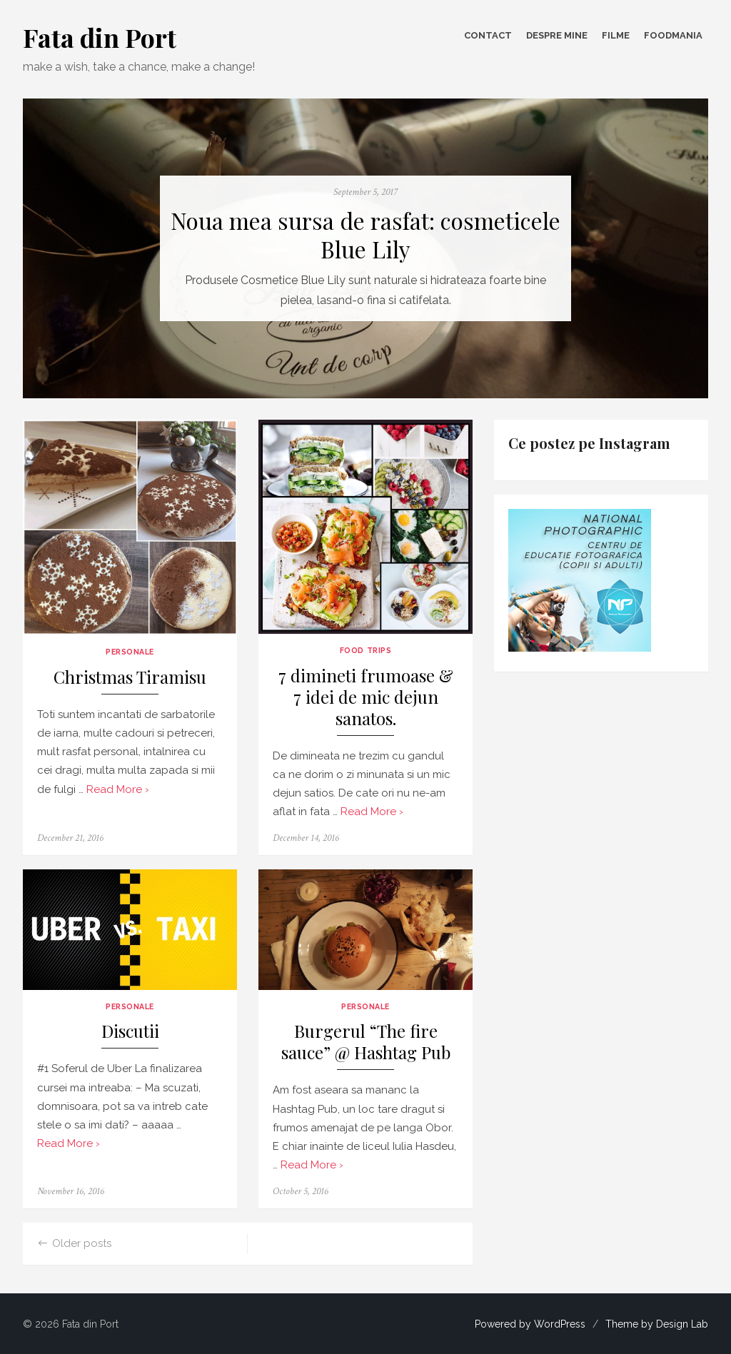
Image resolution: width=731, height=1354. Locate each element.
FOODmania (673, 35)
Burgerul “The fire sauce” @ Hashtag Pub (365, 1042)
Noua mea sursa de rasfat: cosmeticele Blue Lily (365, 234)
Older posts (81, 1243)
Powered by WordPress (530, 1324)
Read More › (117, 789)
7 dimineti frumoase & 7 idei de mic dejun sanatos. (365, 697)
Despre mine (557, 35)
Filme (616, 35)
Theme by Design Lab (656, 1324)
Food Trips (365, 650)
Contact (488, 35)
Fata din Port (99, 37)
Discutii (130, 1031)
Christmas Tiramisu (130, 677)
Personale (130, 651)
